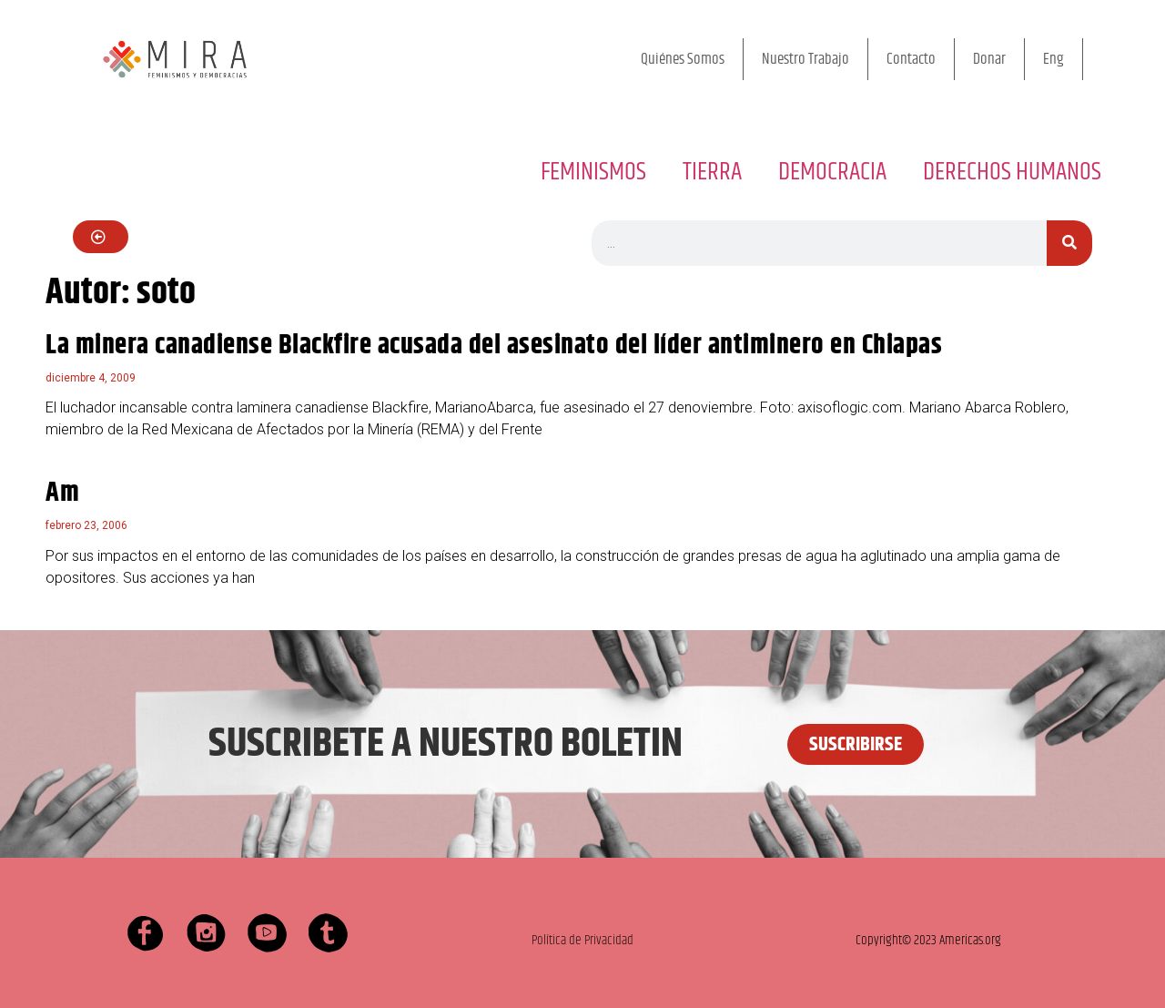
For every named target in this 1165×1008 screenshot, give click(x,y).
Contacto (911, 59)
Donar (989, 59)
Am (62, 493)
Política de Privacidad (582, 940)
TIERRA (712, 172)
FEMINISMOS (593, 172)
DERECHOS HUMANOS (1012, 172)
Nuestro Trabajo (805, 59)
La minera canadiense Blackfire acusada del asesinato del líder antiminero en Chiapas (494, 345)
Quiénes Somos (682, 59)
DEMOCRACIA (832, 172)
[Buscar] (1069, 243)
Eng (1053, 59)
